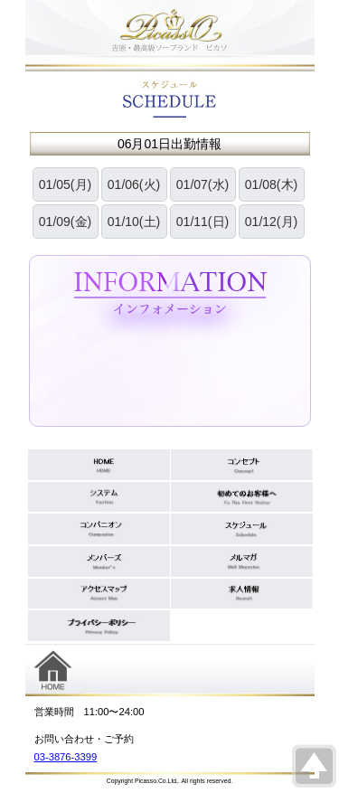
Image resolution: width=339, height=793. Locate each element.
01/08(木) (271, 184)
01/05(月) (65, 184)
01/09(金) (65, 221)
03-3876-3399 (66, 756)
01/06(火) (134, 184)
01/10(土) (134, 221)
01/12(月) (271, 221)
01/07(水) (202, 184)
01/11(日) (202, 221)
